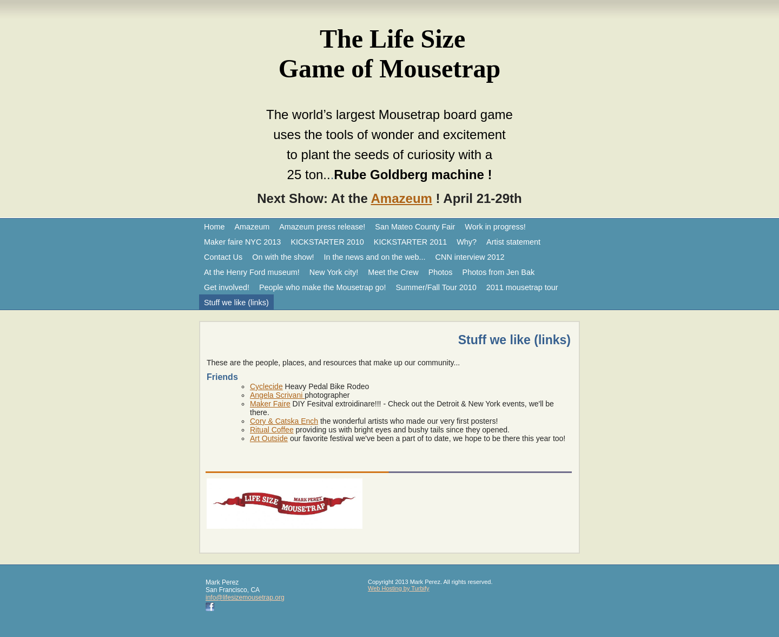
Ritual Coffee (272, 429)
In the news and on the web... (375, 257)
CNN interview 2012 (470, 257)
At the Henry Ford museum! (252, 272)
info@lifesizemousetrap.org (245, 597)
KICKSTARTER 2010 (327, 242)
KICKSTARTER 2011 (410, 242)
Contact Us (223, 257)
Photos (440, 272)
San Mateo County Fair (415, 226)
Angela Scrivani (277, 395)
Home (214, 226)
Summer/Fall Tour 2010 (435, 287)
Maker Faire (270, 403)
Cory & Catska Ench (284, 421)
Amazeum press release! (322, 226)
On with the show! (283, 257)
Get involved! (226, 287)
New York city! (333, 272)
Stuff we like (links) (236, 302)
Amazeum (401, 198)
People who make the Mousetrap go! (322, 287)
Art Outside (269, 438)
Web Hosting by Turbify (399, 588)
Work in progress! (495, 226)
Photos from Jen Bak (499, 272)
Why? (467, 242)
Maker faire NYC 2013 (242, 242)
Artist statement (513, 242)
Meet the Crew (393, 272)
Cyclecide (266, 386)
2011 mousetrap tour (522, 287)
